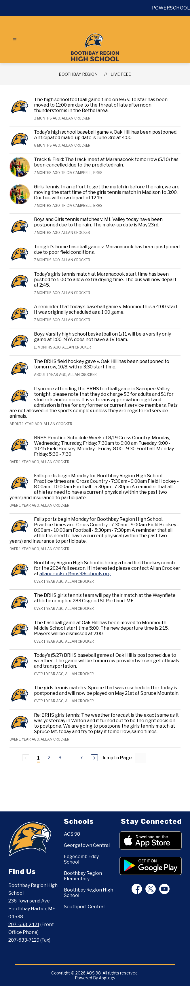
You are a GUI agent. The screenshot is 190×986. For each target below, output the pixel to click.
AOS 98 (72, 834)
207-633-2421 (23, 924)
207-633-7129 (23, 940)
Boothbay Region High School (88, 892)
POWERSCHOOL (171, 8)
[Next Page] (94, 757)
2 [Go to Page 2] (49, 757)
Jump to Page (117, 757)
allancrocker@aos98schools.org (75, 573)
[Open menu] (15, 40)
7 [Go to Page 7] (81, 757)
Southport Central (84, 906)
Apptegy (107, 977)
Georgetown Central (87, 845)
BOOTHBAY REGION (78, 74)
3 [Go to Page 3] (59, 757)
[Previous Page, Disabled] (25, 757)
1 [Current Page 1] (38, 758)
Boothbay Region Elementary (83, 875)
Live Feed (121, 74)
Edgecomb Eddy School (81, 859)
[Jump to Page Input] (140, 758)
